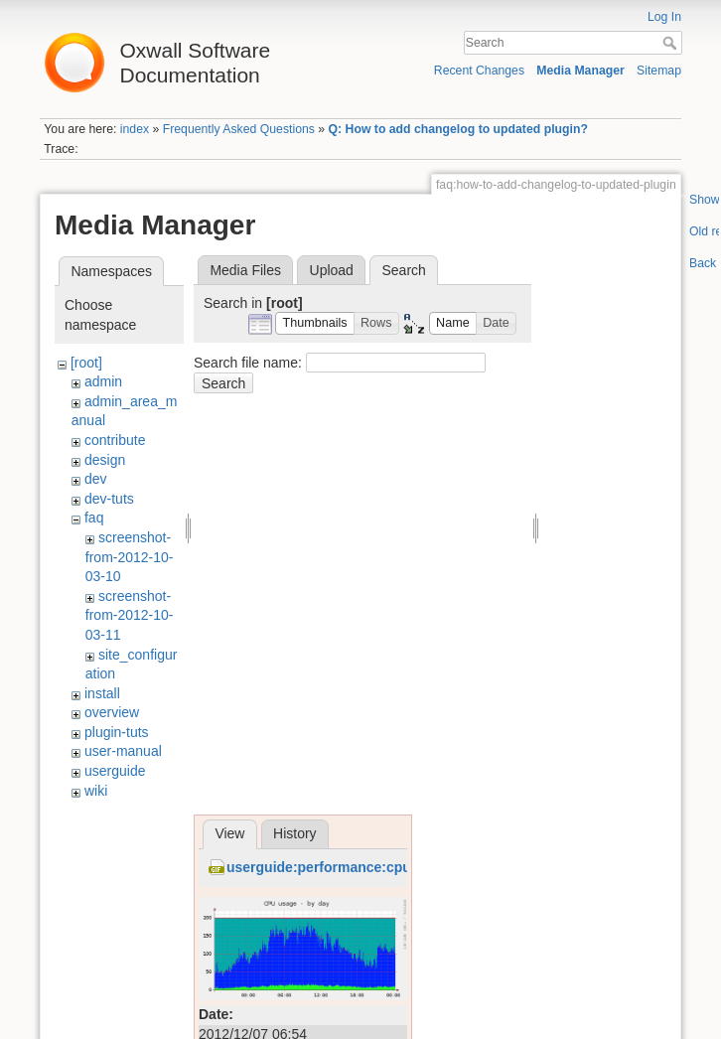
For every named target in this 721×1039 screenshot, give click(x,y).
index (134, 129)
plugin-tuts (116, 732)
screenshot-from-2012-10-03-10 (129, 556)
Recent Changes (479, 70)
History (295, 833)
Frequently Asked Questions (239, 129)
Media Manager (580, 70)
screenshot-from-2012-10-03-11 (129, 615)
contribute (114, 440)
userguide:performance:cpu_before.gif (354, 867)
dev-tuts (109, 499)
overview (111, 712)
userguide (115, 771)
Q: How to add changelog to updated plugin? (458, 129)
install (102, 693)
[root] (86, 363)
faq (93, 517)
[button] (315, 323)
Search (671, 43)
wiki (95, 791)
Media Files (245, 270)
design (104, 460)
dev (95, 479)
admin (103, 381)
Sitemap (659, 70)
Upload (332, 270)
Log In (664, 17)
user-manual (123, 751)
